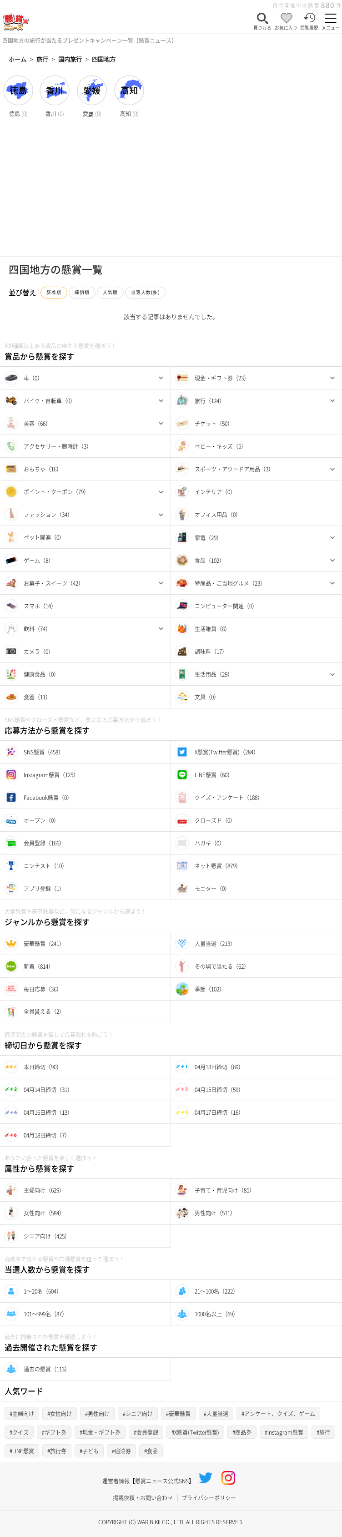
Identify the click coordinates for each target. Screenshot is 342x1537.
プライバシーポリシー (208, 1498)
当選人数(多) (145, 292)
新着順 (53, 292)
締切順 (82, 292)
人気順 (110, 292)
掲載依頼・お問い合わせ (143, 1498)
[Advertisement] (171, 188)
